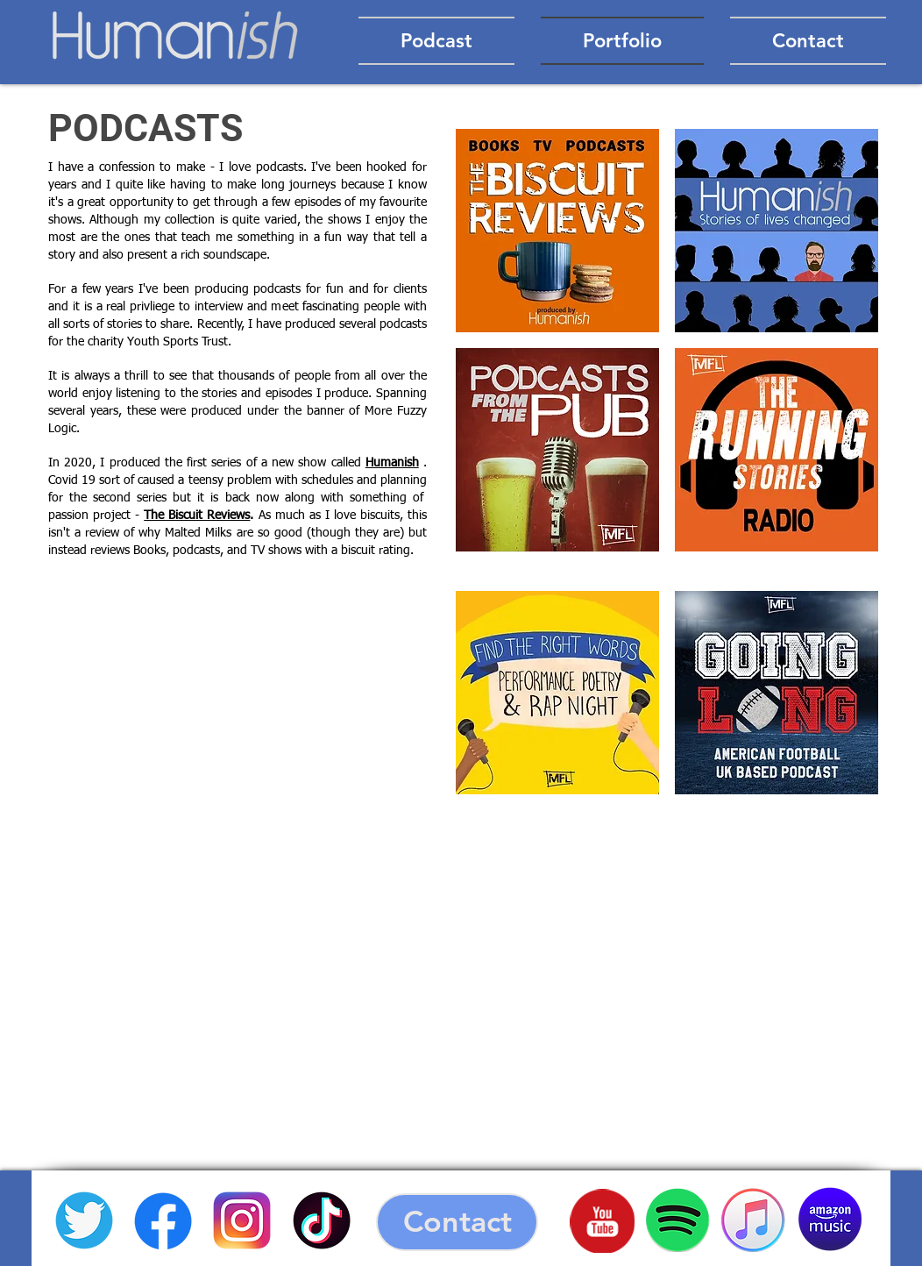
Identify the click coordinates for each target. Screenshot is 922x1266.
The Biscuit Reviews (197, 515)
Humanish (392, 463)
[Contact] (457, 1222)
